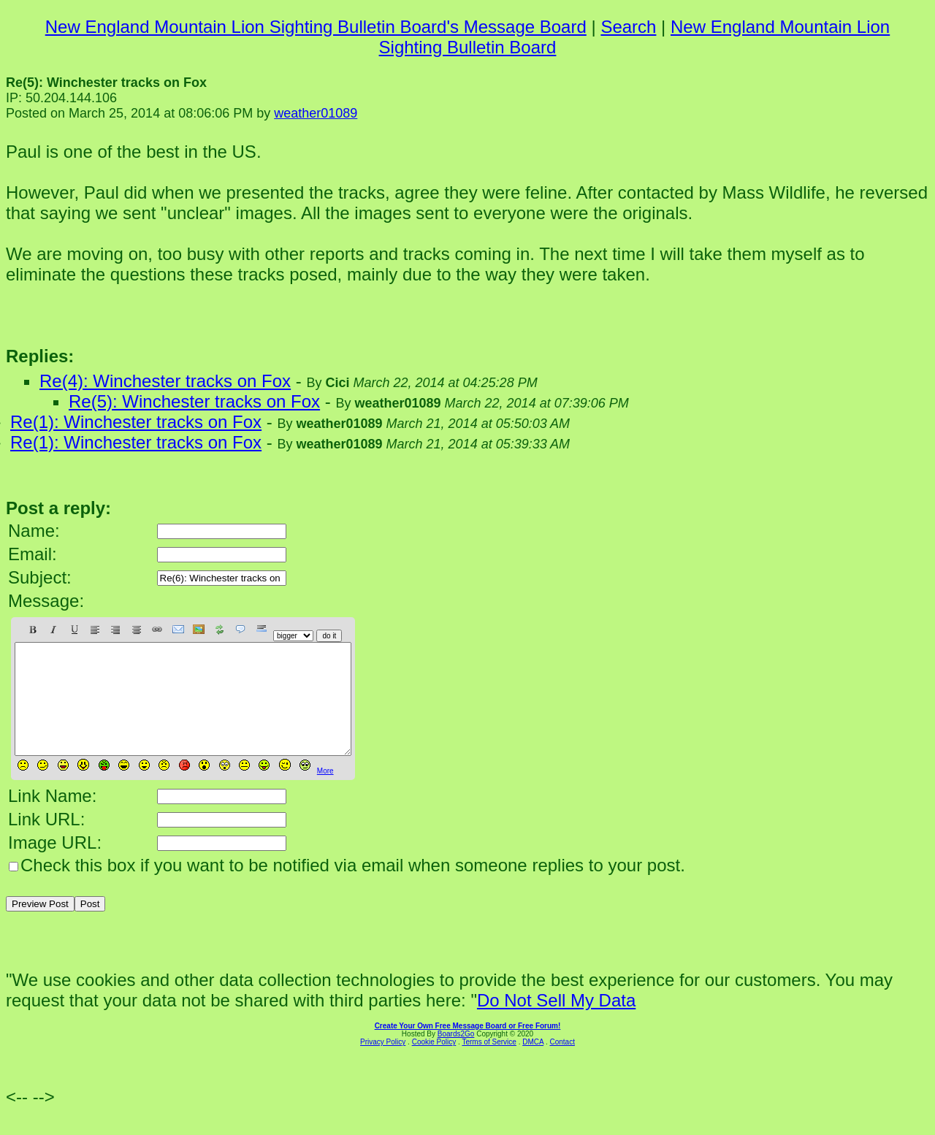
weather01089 (315, 113)
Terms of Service (489, 1064)
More (325, 793)
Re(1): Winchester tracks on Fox (136, 422)
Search (628, 27)
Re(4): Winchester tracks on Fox (165, 381)
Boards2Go (456, 1056)
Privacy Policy (382, 1064)
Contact (561, 1064)
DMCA (532, 1064)
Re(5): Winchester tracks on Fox (194, 401)
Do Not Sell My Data (556, 1022)
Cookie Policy (434, 1064)
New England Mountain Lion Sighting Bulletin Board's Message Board (316, 27)
